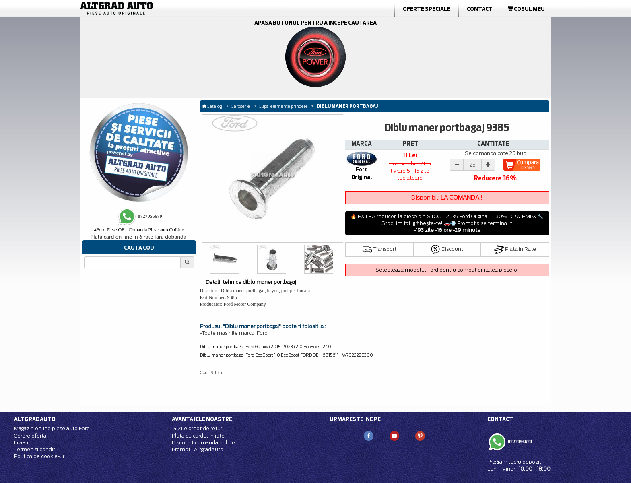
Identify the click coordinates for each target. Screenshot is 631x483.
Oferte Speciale (426, 9)
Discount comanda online (203, 443)
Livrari (21, 443)
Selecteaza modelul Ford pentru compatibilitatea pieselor (447, 270)
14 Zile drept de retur (197, 428)
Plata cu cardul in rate (198, 436)
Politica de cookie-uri (40, 456)
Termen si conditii (36, 449)
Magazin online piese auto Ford (52, 428)
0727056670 (519, 441)
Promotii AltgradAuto (197, 449)
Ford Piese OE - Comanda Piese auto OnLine (139, 230)
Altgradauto (35, 419)
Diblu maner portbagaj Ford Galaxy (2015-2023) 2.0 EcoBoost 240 (265, 346)
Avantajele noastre (202, 419)
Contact (480, 9)
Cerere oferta (30, 436)
